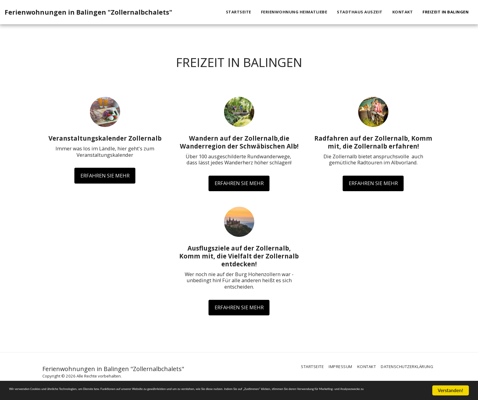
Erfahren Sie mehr (105, 175)
